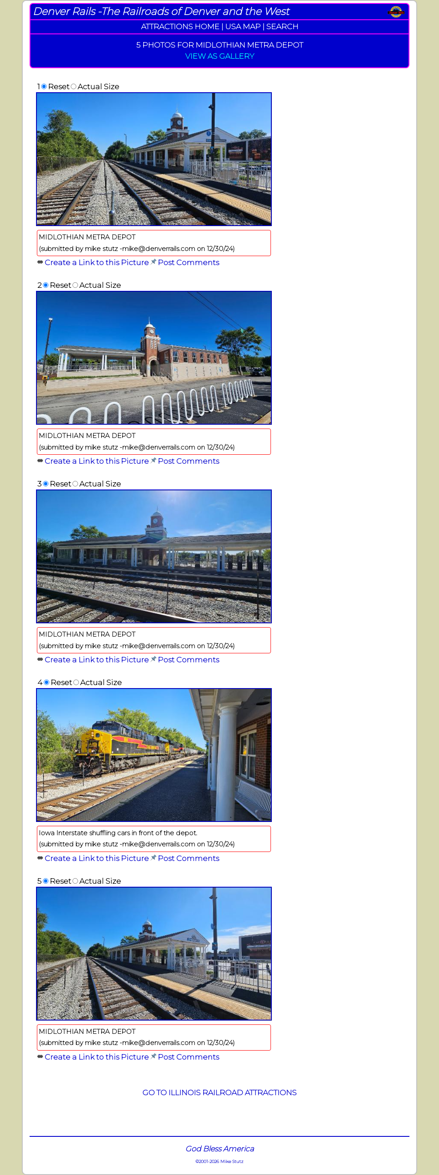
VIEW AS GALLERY (219, 55)
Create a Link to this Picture (97, 262)
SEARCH (282, 26)
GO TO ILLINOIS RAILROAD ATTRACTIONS (219, 1092)
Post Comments (188, 262)
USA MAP (243, 26)
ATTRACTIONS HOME (180, 26)
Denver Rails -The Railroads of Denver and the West (161, 11)
